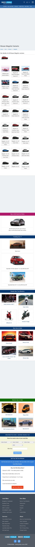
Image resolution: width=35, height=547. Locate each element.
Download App (28, 519)
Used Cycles (9, 512)
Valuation (16, 6)
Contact (21, 523)
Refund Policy (23, 526)
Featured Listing (5, 526)
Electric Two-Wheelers (24, 501)
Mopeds (21, 508)
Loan (31, 6)
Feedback (26, 523)
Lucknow (7, 508)
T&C (21, 528)
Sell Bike (5, 6)
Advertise (25, 521)
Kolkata (4, 512)
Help (21, 521)
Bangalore (4, 501)
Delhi (3, 508)
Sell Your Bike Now (17, 487)
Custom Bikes (23, 512)
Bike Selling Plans (6, 523)
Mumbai (4, 503)
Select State (24, 2)
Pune (8, 503)
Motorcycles (22, 503)
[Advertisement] (17, 26)
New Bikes (27, 6)
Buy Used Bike (10, 6)
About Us (22, 519)
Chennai (4, 505)
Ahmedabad (5, 510)
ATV (21, 510)
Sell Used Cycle (5, 530)
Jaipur (10, 510)
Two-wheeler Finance (7, 519)
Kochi (8, 505)
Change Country (23, 530)
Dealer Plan (21, 6)
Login (28, 2)
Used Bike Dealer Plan (7, 528)
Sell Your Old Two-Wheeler (17, 458)
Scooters (22, 505)
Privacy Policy (26, 528)
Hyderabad (10, 501)
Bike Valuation (5, 521)
